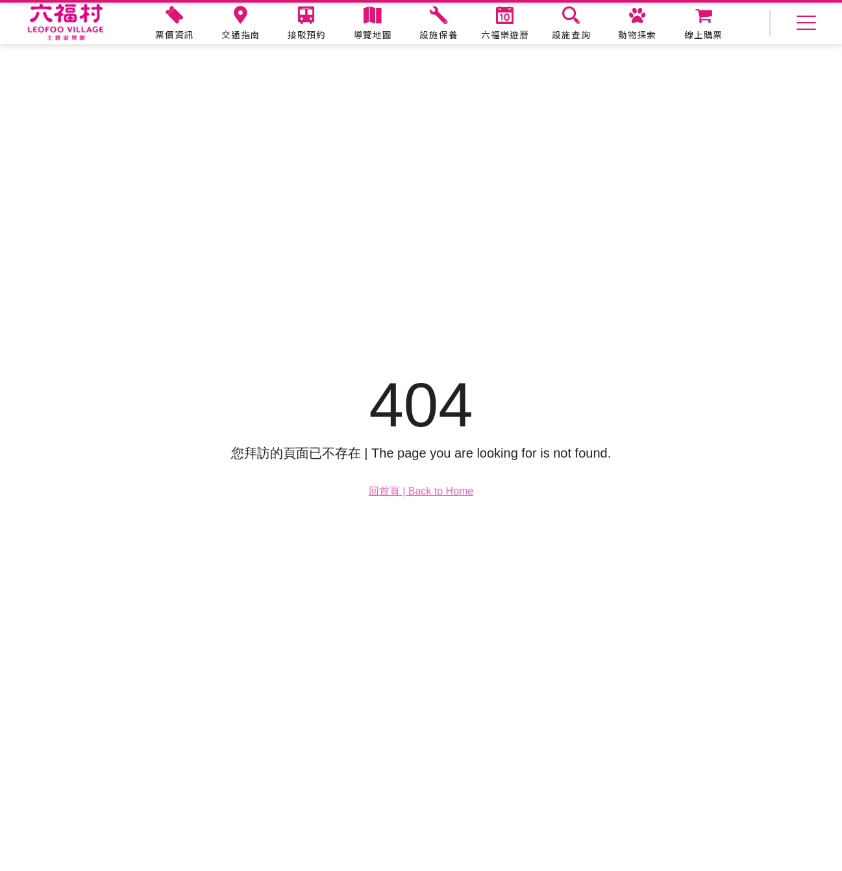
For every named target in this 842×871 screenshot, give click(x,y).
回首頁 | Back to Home (421, 491)
